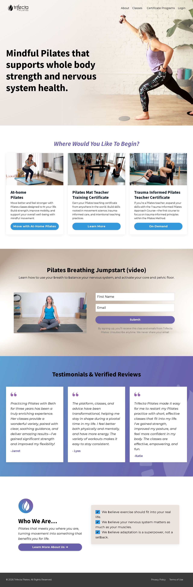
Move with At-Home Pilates (34, 226)
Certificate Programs (161, 8)
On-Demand (158, 226)
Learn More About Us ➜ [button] (50, 547)
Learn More (96, 226)
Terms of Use (176, 580)
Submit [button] (135, 320)
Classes (137, 8)
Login (181, 8)
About (125, 8)
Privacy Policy (158, 580)
